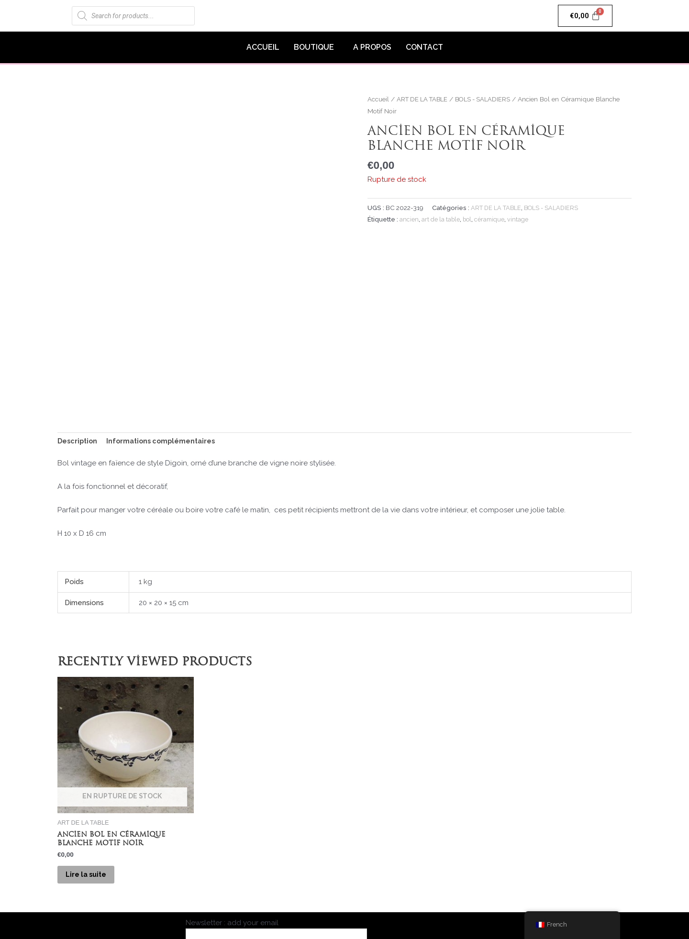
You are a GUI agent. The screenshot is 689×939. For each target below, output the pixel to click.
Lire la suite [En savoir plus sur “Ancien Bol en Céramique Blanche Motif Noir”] (93, 814)
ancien (409, 219)
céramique (493, 219)
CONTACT (424, 47)
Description (78, 376)
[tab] (78, 376)
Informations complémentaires (165, 376)
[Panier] (585, 16)
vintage (522, 219)
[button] (316, 47)
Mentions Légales (413, 890)
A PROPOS (372, 47)
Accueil (378, 99)
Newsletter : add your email (276, 878)
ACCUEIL (262, 47)
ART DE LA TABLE (424, 99)
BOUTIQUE (314, 47)
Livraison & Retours (494, 890)
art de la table (441, 219)
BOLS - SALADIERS (489, 99)
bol (469, 219)
